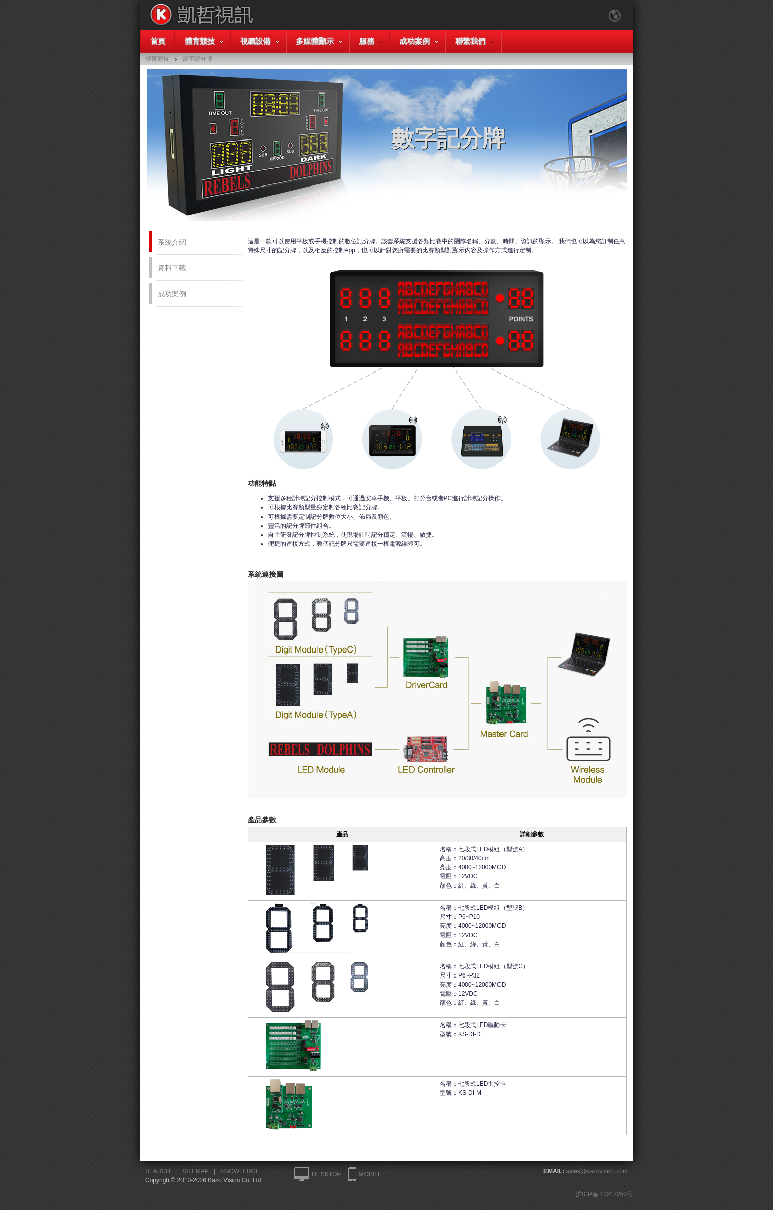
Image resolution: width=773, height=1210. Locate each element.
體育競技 (200, 41)
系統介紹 (172, 242)
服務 (366, 41)
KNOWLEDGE (240, 1171)
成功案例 (414, 41)
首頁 (157, 41)
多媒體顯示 (315, 41)
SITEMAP (195, 1171)
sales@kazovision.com (597, 1171)
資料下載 (172, 268)
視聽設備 (255, 41)
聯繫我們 (470, 41)
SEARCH (157, 1171)
